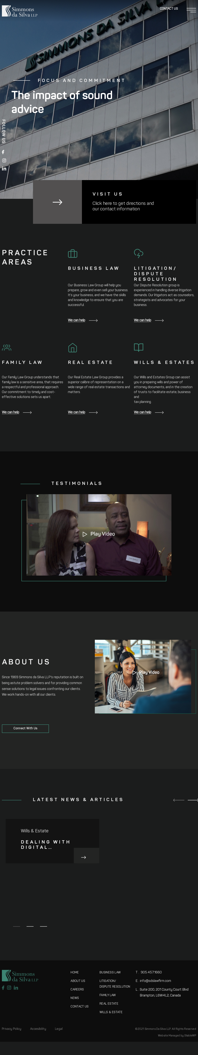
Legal (59, 1029)
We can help (83, 320)
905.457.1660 (149, 972)
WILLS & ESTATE (111, 1012)
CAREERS (77, 989)
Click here (102, 203)
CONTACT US (80, 1006)
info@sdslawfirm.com (153, 981)
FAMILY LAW (108, 995)
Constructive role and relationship (47, 896)
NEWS (75, 998)
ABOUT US (78, 981)
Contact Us (169, 8)
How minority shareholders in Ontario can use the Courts (141, 845)
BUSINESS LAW (110, 972)
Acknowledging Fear (140, 896)
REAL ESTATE (109, 1003)
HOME (75, 972)
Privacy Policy (11, 1029)
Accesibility (38, 1029)
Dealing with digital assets (46, 845)
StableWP (190, 1035)
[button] (99, 535)
